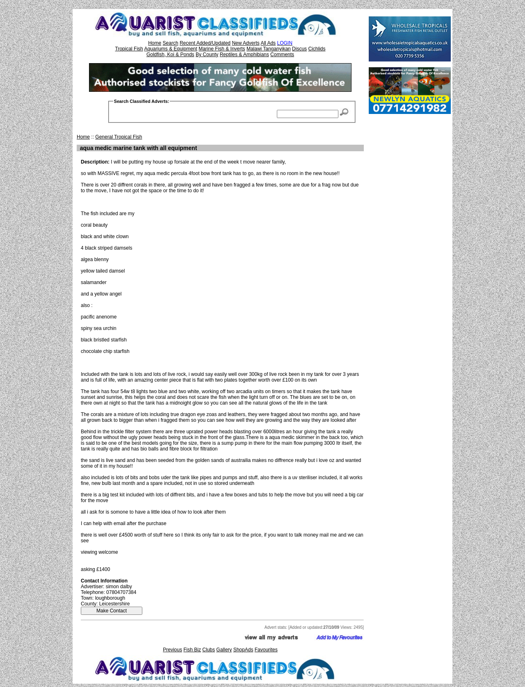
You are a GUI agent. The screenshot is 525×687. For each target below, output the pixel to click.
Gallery (224, 650)
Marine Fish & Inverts (222, 49)
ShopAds (243, 650)
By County (207, 54)
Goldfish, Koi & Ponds (170, 54)
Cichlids (316, 49)
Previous (172, 650)
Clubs (208, 650)
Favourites (266, 650)
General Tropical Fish (118, 137)
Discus (299, 49)
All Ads (268, 43)
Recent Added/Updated (205, 43)
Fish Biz (192, 650)
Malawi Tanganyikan (269, 49)
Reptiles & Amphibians (244, 54)
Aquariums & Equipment (170, 49)
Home (154, 43)
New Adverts (245, 43)
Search (170, 43)
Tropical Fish (129, 49)
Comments (282, 54)
